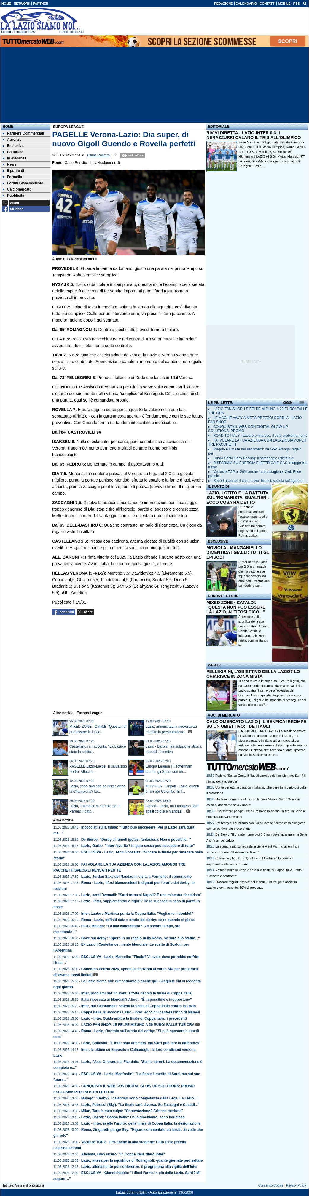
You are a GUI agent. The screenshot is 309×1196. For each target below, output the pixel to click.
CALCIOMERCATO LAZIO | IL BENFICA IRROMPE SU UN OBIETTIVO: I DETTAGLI (256, 724)
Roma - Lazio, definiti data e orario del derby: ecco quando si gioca (138, 920)
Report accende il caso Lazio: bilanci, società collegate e (257, 481)
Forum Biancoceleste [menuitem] (23, 183)
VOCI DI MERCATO (224, 715)
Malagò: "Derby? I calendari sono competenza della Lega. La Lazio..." (139, 1098)
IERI (302, 403)
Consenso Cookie (270, 1185)
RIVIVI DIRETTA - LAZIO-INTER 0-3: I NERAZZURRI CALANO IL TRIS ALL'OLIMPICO (253, 135)
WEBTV (214, 665)
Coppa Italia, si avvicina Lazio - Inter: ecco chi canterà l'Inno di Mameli (140, 1012)
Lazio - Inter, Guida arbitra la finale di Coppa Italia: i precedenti (134, 1018)
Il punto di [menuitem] (13, 171)
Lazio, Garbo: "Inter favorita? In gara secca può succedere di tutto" (138, 846)
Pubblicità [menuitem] (13, 196)
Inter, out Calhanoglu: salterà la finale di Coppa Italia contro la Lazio (138, 1006)
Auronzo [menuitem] (12, 139)
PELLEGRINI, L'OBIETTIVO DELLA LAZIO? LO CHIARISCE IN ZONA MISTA (253, 674)
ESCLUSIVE (218, 541)
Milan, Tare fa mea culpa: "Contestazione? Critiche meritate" (132, 1111)
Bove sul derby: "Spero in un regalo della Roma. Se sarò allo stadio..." (140, 938)
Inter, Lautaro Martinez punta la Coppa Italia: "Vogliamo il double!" (137, 914)
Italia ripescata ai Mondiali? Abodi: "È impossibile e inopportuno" (136, 999)
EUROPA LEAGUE (223, 596)
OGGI (287, 403)
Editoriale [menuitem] (13, 152)
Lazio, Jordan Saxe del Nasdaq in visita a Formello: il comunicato (136, 876)
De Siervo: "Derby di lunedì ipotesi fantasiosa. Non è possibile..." (136, 839)
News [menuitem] (9, 164)
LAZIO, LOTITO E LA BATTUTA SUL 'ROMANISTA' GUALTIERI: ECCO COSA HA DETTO (237, 497)
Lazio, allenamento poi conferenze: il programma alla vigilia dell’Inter (139, 1167)
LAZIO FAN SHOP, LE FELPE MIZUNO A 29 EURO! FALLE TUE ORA (138, 1025)
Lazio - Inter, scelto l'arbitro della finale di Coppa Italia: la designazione (141, 1123)
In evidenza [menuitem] (14, 158)
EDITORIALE (218, 126)
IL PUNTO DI (218, 487)
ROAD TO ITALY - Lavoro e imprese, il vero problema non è (260, 436)
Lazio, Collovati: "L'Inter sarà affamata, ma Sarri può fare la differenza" (140, 1043)
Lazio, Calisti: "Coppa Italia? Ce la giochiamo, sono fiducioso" (134, 1117)
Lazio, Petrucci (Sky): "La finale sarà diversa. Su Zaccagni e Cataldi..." (140, 1105)
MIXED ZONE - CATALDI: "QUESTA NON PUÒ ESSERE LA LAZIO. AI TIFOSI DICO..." (235, 607)
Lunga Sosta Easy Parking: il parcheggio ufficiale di (253, 458)
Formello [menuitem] (12, 177)
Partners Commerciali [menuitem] (23, 133)
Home (8, 126)
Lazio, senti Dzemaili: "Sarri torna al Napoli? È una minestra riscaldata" (141, 895)
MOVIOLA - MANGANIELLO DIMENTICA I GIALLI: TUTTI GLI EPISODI (238, 552)
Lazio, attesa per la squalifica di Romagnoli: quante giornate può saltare (142, 1160)
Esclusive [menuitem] (13, 146)
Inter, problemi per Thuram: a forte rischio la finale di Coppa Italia (136, 993)
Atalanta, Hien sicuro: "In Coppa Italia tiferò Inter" (123, 1154)
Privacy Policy (296, 1185)
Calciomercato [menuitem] (17, 189)
